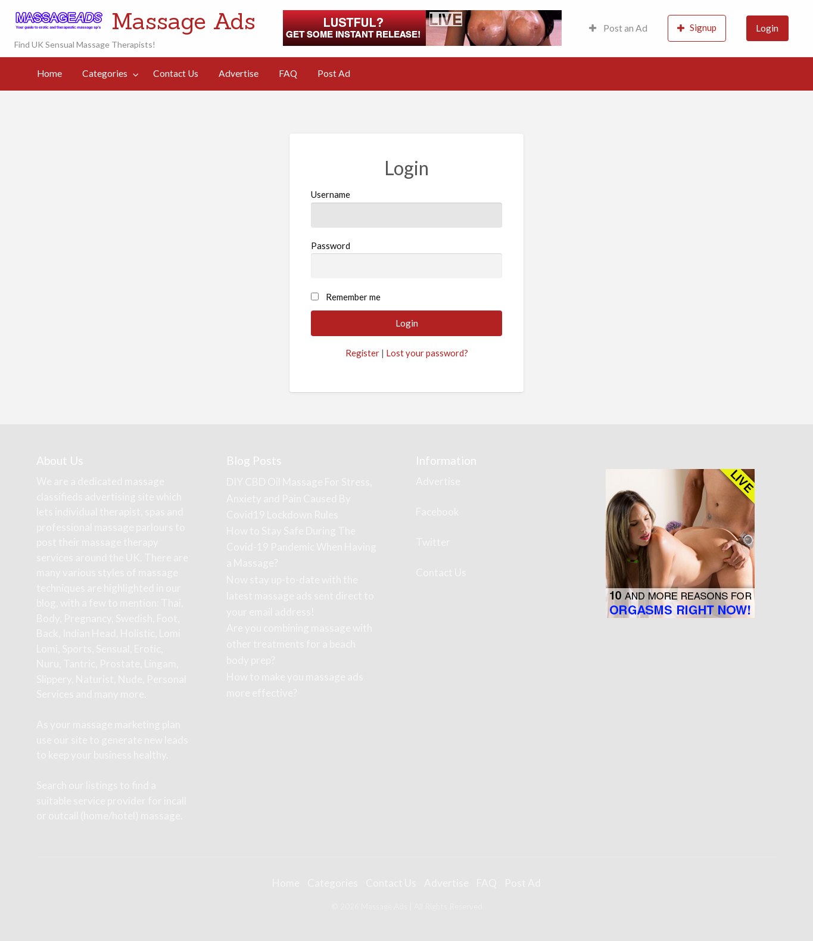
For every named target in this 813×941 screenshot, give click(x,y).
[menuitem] (618, 28)
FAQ (288, 73)
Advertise (238, 73)
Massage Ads (183, 21)
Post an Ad (618, 28)
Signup (697, 27)
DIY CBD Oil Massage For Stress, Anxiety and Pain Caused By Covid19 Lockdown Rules (299, 498)
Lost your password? (427, 352)
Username (406, 208)
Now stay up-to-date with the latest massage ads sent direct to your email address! (300, 595)
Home (49, 73)
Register (362, 352)
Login (767, 28)
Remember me (353, 296)
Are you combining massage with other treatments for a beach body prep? (299, 644)
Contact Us (175, 73)
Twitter (433, 542)
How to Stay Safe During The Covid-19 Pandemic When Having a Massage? (301, 546)
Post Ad (333, 73)
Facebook (437, 511)
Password (406, 259)
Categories (104, 73)
